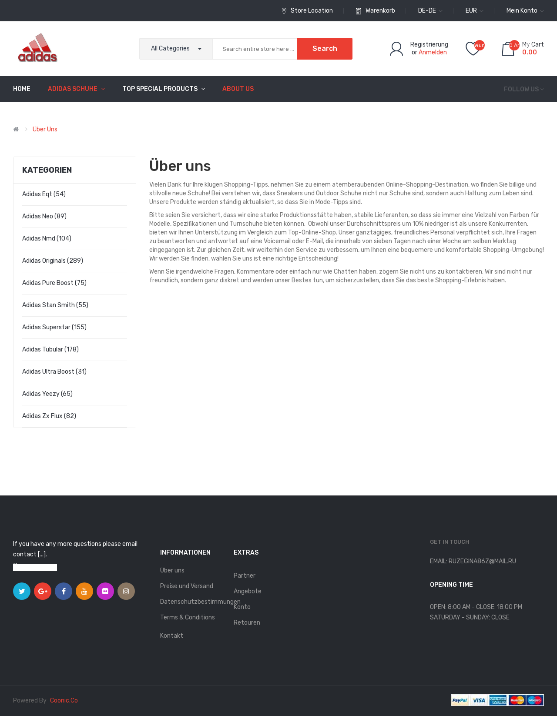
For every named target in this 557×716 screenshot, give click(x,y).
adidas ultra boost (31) (54, 371)
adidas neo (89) (44, 216)
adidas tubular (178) (50, 349)
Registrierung (429, 44)
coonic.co (64, 700)
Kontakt (171, 635)
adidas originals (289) (52, 260)
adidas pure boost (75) (54, 283)
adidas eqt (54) (44, 194)
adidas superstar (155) (54, 327)
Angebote (248, 591)
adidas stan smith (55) (55, 305)
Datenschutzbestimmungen (192, 602)
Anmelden (433, 52)
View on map (39, 567)
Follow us (521, 89)
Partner (244, 575)
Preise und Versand (186, 586)
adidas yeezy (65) (47, 394)
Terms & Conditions (187, 617)
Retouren (247, 622)
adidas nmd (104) (46, 238)
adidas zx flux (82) (49, 416)
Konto (242, 607)
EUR (474, 10)
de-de (430, 10)
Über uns (45, 129)
